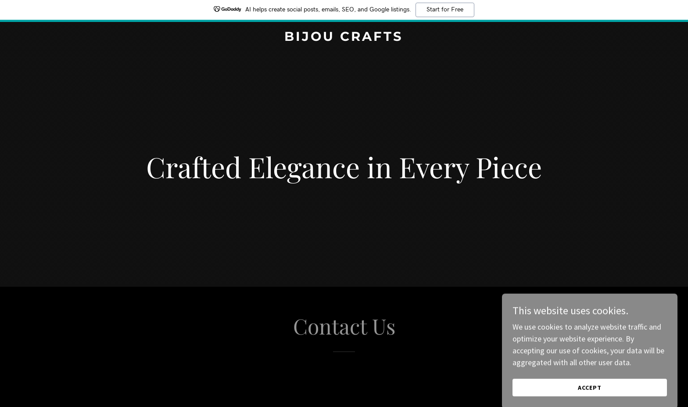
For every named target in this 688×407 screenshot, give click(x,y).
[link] (344, 38)
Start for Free (444, 10)
